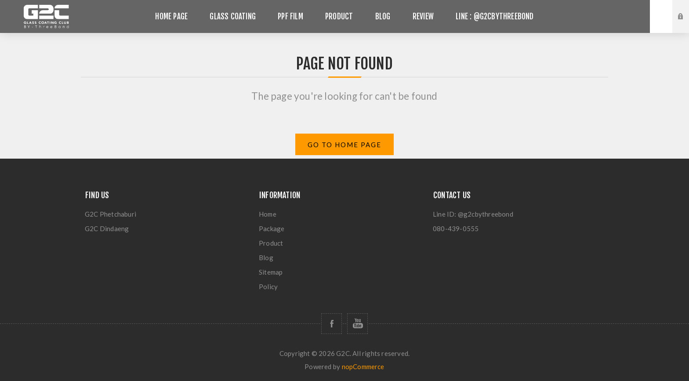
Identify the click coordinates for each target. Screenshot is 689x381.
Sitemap (271, 272)
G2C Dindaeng (107, 228)
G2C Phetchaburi (110, 214)
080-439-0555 (456, 228)
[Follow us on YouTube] (357, 323)
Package (271, 228)
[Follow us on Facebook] (331, 323)
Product (271, 243)
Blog (266, 257)
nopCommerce (363, 366)
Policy (268, 286)
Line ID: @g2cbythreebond (473, 214)
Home (267, 214)
